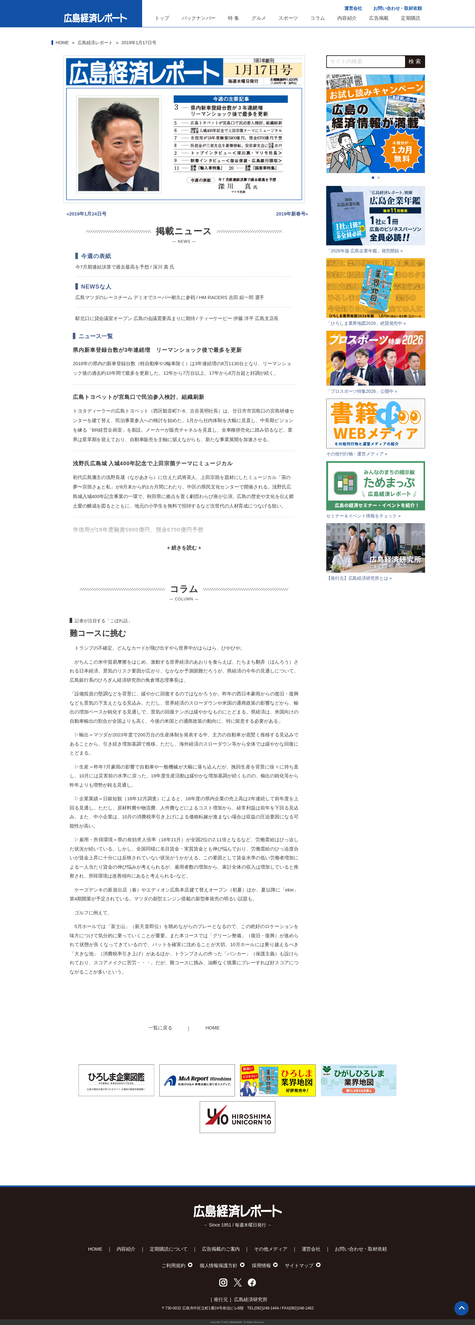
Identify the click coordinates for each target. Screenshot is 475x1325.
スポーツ (288, 18)
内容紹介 (347, 18)
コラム (317, 18)
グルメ (258, 18)
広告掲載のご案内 (221, 1249)
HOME (62, 42)
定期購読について (169, 1249)
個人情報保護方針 (219, 1265)
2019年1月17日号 (138, 42)
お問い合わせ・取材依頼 (397, 8)
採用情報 (261, 1265)
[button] (373, 177)
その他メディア (270, 1249)
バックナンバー (199, 18)
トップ (162, 18)
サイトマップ (299, 1265)
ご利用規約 (173, 1265)
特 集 (233, 18)
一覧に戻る (160, 1027)
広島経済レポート (95, 42)
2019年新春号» (292, 213)
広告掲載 (379, 18)
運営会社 (353, 8)
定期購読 (410, 18)
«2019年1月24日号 (86, 213)
